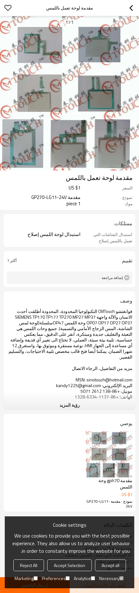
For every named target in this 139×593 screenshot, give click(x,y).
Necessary (111, 578)
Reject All (28, 565)
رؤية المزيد (70, 405)
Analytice (84, 578)
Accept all (110, 565)
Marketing (26, 578)
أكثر (13, 260)
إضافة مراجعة (112, 278)
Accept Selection (69, 565)
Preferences (56, 578)
